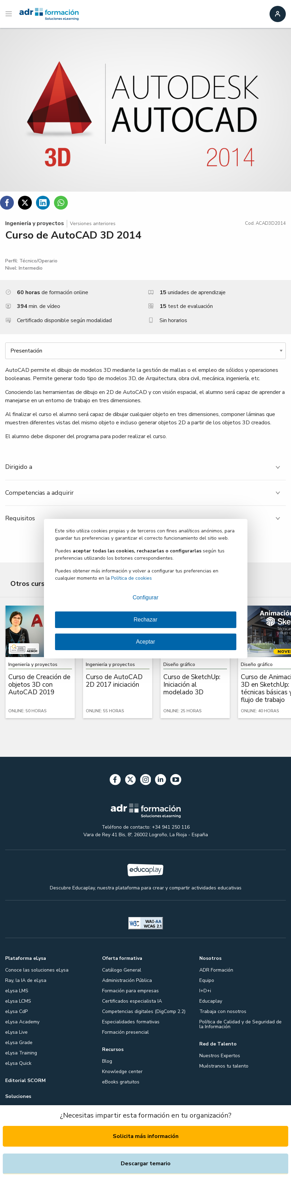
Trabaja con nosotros (222, 1011)
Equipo (206, 980)
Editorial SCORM (25, 1080)
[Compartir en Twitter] (25, 203)
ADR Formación (216, 970)
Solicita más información (146, 1136)
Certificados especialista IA (132, 1001)
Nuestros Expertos (219, 1055)
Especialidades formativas (131, 1022)
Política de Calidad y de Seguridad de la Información (240, 1024)
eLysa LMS (16, 990)
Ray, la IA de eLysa (25, 980)
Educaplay (210, 1001)
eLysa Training (21, 1053)
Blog (107, 1061)
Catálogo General (121, 970)
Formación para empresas (130, 990)
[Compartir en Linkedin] (43, 203)
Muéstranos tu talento (223, 1066)
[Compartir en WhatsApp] (61, 203)
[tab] (145, 467)
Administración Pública (127, 980)
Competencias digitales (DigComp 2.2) (143, 1011)
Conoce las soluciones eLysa (37, 970)
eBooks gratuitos (120, 1082)
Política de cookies (131, 578)
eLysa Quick (18, 1063)
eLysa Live (16, 1032)
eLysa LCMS (18, 1001)
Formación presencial (125, 1032)
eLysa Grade (19, 1042)
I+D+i (205, 990)
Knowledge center (122, 1071)
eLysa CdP (16, 1011)
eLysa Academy (22, 1022)
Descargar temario (146, 1163)
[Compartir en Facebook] (7, 203)
